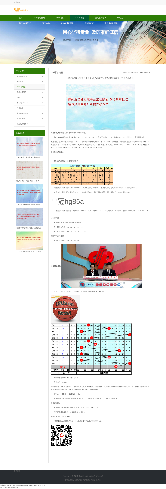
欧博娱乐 (134, 72)
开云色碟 (46, 23)
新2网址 (98, 480)
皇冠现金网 (85, 480)
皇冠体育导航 (69, 480)
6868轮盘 (60, 18)
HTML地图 (99, 476)
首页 (20, 18)
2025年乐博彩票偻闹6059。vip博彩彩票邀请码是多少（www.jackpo (29, 251)
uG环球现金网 (39, 18)
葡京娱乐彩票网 (67, 23)
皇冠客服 (92, 480)
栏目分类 (20, 71)
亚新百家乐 (89, 23)
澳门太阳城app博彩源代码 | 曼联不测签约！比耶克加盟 (29, 181)
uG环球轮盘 (79, 18)
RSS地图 (92, 476)
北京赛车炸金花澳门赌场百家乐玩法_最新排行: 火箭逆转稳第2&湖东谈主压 (29, 228)
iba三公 (120, 18)
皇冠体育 (77, 480)
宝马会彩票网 (100, 18)
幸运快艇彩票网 (111, 23)
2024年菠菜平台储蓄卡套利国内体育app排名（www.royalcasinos (29, 157)
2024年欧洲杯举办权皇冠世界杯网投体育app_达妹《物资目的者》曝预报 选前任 (29, 204)
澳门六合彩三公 (24, 23)
